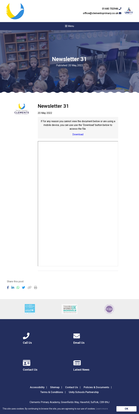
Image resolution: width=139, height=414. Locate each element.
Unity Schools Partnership (84, 392)
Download (77, 134)
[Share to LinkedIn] (12, 287)
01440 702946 (111, 8)
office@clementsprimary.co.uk (102, 13)
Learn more (102, 408)
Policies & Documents (96, 387)
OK (126, 408)
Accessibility (37, 387)
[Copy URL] (29, 287)
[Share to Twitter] (23, 287)
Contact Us (71, 387)
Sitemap (55, 387)
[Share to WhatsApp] (18, 287)
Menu (69, 26)
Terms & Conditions (51, 392)
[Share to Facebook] (8, 287)
